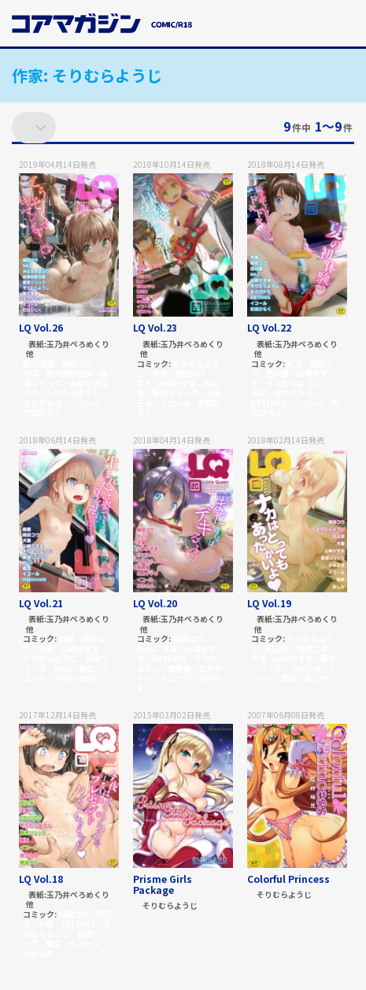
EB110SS (269, 403)
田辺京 (278, 648)
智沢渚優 (38, 363)
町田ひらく (42, 412)
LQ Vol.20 (155, 603)
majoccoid (75, 678)
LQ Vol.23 (155, 327)
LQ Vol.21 (41, 603)
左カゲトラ (42, 403)
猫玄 (86, 668)
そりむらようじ (73, 393)
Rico (63, 668)
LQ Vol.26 (41, 327)
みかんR (37, 953)
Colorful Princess (288, 878)
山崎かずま (177, 383)
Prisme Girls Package (162, 884)
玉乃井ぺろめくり (77, 344)
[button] (345, 26)
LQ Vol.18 (41, 878)
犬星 (160, 373)
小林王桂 (305, 668)
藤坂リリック (175, 393)
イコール (85, 403)
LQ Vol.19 (269, 603)
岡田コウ (77, 363)
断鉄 (290, 678)
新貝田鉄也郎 (69, 373)
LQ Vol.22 (269, 327)
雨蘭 (66, 638)
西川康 (278, 373)
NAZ (31, 373)
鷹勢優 (179, 668)
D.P (143, 383)
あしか (316, 678)
